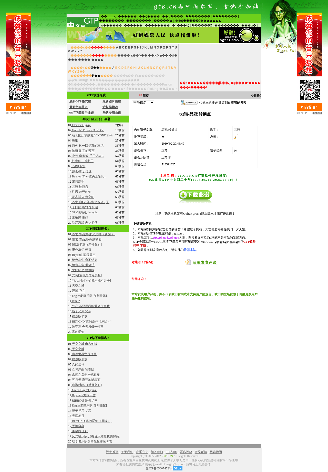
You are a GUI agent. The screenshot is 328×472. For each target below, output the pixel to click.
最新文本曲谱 (78, 107)
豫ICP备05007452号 (159, 468)
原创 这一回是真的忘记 (87, 145)
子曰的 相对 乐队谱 (84, 207)
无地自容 (77, 426)
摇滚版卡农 (79, 316)
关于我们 (127, 452)
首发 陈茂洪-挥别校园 (86, 239)
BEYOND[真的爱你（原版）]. (91, 321)
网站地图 (216, 452)
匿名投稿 (186, 452)
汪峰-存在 (78, 290)
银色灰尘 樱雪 (81, 249)
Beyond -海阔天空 (83, 255)
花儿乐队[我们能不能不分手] (91, 280)
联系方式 (142, 452)
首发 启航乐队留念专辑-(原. (90, 202)
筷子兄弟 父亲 (81, 311)
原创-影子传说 (81, 171)
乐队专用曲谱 (111, 113)
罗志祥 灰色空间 (82, 197)
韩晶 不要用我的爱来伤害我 (90, 306)
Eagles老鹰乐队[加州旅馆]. (89, 296)
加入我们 (157, 452)
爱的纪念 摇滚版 (82, 270)
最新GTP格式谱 (80, 101)
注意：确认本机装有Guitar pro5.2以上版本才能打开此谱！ (195, 213)
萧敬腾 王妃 (79, 217)
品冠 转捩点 (79, 186)
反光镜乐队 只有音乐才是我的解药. (95, 436)
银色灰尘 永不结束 (84, 260)
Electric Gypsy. (81, 125)
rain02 (75, 301)
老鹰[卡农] (78, 166)
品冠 (237, 129)
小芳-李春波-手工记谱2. (87, 156)
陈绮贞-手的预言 (83, 151)
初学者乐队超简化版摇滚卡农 (91, 441)
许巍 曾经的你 (81, 192)
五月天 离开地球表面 (85, 380)
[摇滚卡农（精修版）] (86, 244)
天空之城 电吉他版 (84, 344)
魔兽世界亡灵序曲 (84, 354)
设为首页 (112, 452)
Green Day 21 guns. (84, 390)
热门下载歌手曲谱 (81, 113)
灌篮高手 (77, 181)
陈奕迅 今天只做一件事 (87, 326)
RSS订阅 (171, 452)
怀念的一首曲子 (82, 161)
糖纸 (74, 140)
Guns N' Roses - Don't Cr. (87, 130)
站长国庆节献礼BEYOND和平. (92, 135)
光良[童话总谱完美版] (86, 275)
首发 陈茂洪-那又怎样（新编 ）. (93, 234)
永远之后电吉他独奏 (85, 374)
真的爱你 (77, 332)
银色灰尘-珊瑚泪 (83, 265)
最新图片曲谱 (111, 101)
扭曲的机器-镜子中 (84, 400)
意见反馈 (201, 452)
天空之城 (77, 285)
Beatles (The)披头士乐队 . (88, 176)
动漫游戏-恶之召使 (84, 222)
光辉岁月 (77, 416)
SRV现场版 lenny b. (84, 212)
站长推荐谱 (110, 107)
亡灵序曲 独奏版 (82, 369)
